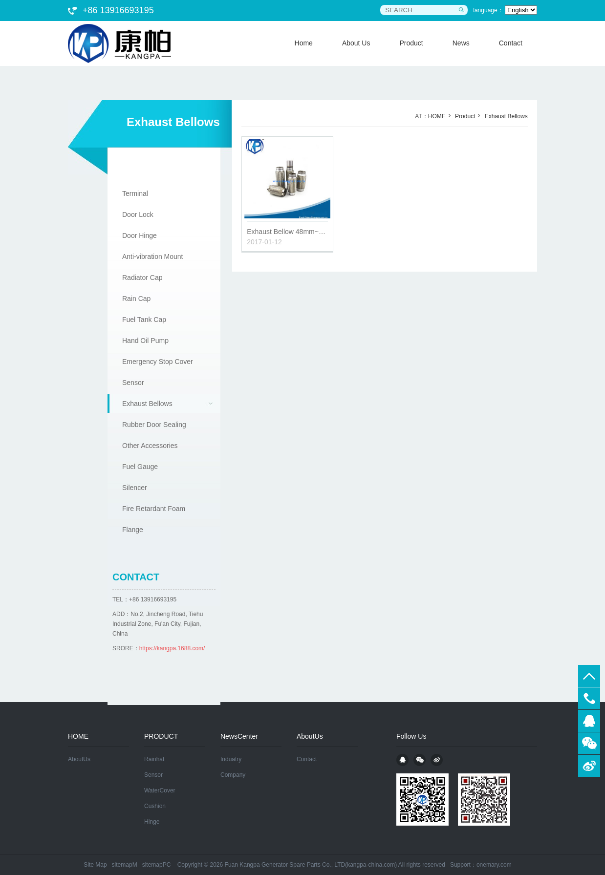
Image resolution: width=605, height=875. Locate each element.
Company (232, 774)
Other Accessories (150, 445)
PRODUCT (161, 736)
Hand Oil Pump (145, 340)
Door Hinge (139, 235)
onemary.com (494, 864)
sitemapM (124, 864)
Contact (307, 759)
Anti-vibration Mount (152, 256)
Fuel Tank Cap (144, 319)
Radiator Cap (142, 277)
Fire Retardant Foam (153, 508)
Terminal (135, 193)
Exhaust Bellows (147, 403)
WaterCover (159, 790)
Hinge (151, 821)
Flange (132, 530)
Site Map (95, 864)
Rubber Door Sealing (154, 424)
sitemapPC (156, 864)
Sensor (133, 382)
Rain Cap (136, 298)
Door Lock (137, 214)
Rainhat (154, 759)
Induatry (230, 759)
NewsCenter (239, 736)
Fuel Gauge (140, 466)
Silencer (134, 487)
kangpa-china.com (371, 864)
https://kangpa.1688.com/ (172, 648)
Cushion (155, 806)
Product (465, 116)
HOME (437, 116)
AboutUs (79, 759)
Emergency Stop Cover (157, 361)
